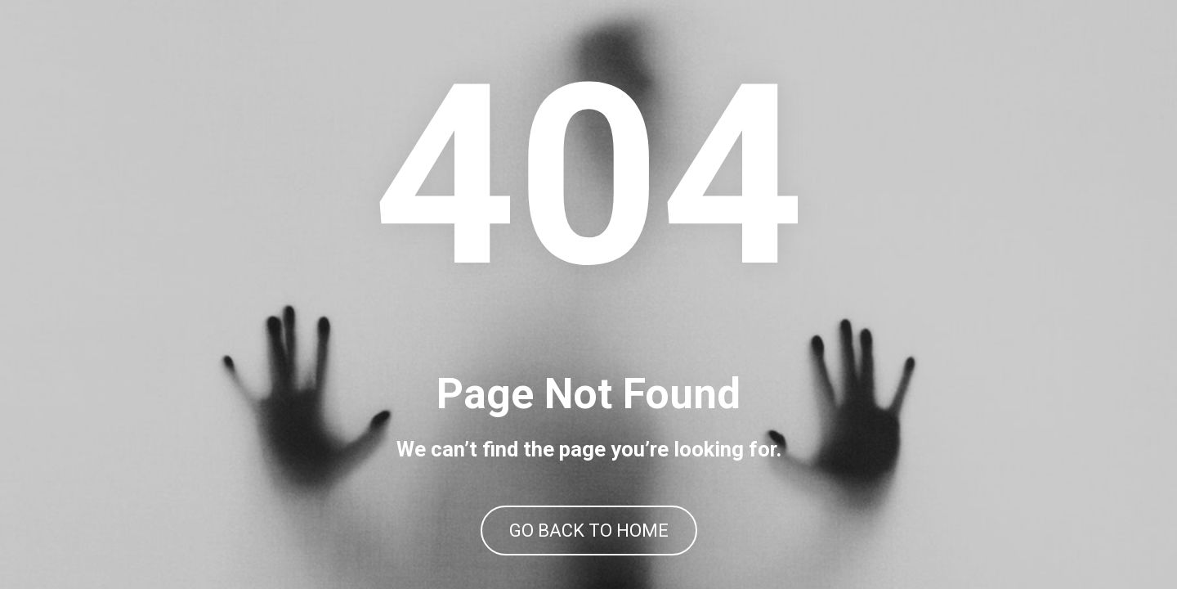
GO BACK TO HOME (589, 530)
